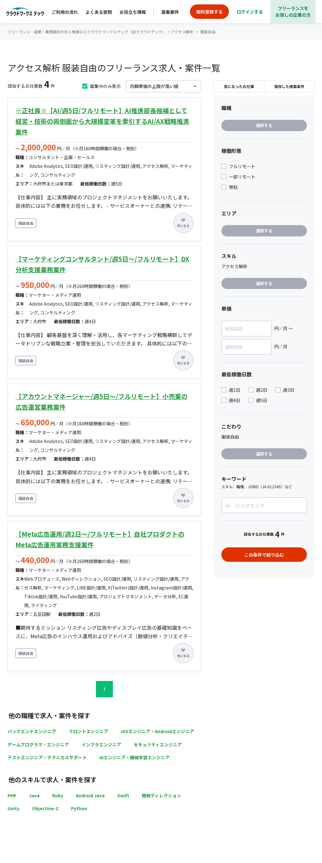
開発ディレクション (161, 795)
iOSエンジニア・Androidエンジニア (157, 731)
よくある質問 (99, 12)
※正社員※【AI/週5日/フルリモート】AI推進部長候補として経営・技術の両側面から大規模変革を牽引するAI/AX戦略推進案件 (102, 121)
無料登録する (209, 11)
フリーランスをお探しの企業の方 (293, 11)
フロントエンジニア (88, 731)
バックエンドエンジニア (32, 731)
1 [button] (104, 689)
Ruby (57, 795)
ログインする (249, 11)
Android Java (90, 795)
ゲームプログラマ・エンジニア (38, 744)
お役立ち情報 (132, 12)
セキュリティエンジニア (158, 744)
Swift (123, 795)
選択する (264, 125)
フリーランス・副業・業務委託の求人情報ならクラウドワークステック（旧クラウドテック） (87, 31)
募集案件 (170, 12)
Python (79, 808)
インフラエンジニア (101, 744)
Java (34, 795)
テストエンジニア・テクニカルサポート (47, 757)
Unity (13, 808)
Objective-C (45, 808)
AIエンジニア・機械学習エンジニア (134, 757)
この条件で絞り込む (264, 554)
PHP (12, 795)
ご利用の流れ (65, 12)
